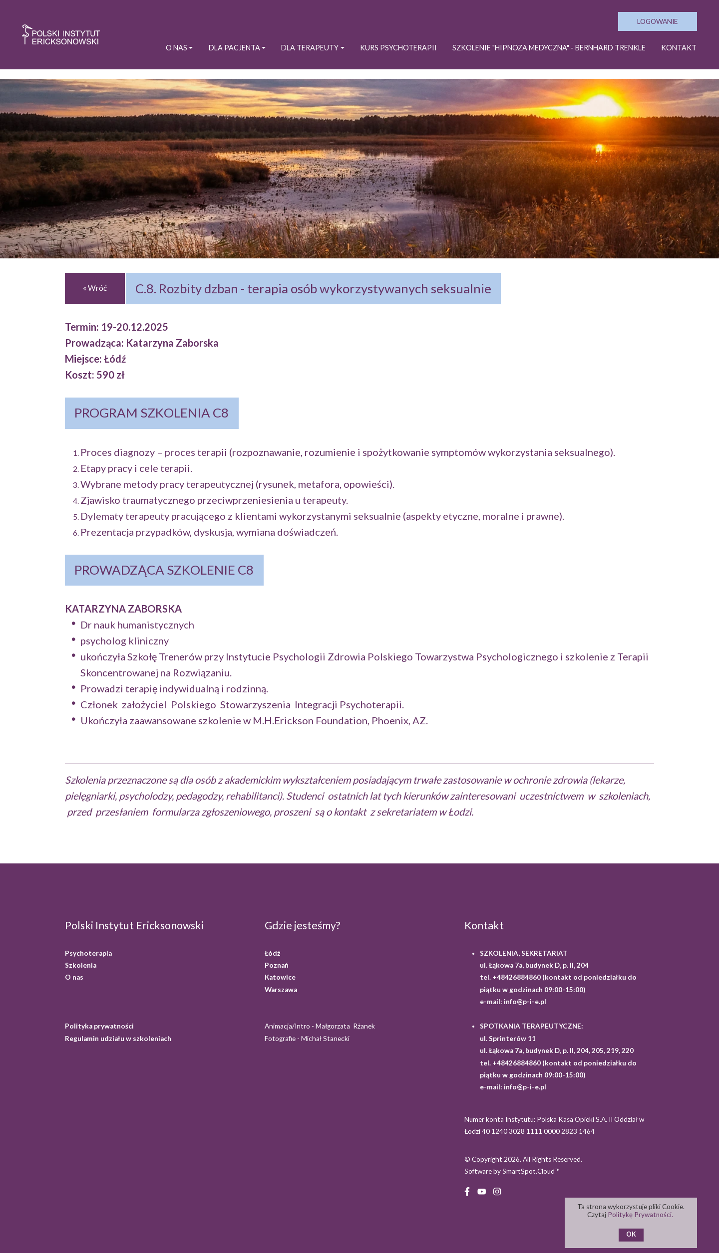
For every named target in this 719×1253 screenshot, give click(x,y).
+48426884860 (517, 977)
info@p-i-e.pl (525, 1002)
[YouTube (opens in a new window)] (481, 1190)
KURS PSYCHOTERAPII (387, 53)
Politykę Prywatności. (641, 1215)
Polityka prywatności (99, 1026)
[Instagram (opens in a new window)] (497, 1190)
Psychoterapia (88, 953)
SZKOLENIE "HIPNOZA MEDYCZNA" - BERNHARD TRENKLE (543, 53)
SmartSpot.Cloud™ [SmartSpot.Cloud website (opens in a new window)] (531, 1171)
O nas (74, 977)
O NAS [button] (161, 53)
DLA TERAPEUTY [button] (297, 53)
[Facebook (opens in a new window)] (467, 1190)
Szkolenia (80, 965)
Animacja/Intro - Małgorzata (320, 1026)
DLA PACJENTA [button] (219, 53)
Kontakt (679, 53)
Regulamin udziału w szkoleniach (118, 1039)
